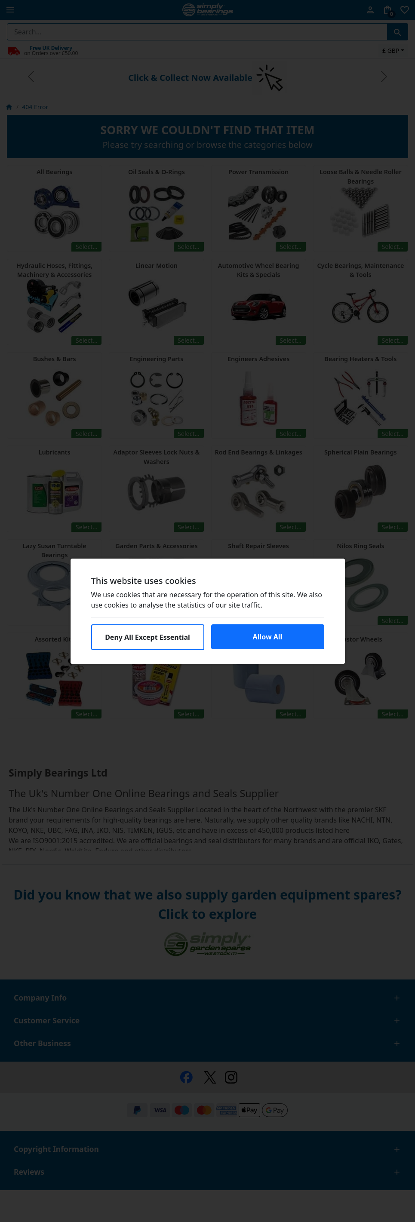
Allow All (268, 637)
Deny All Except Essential (147, 637)
